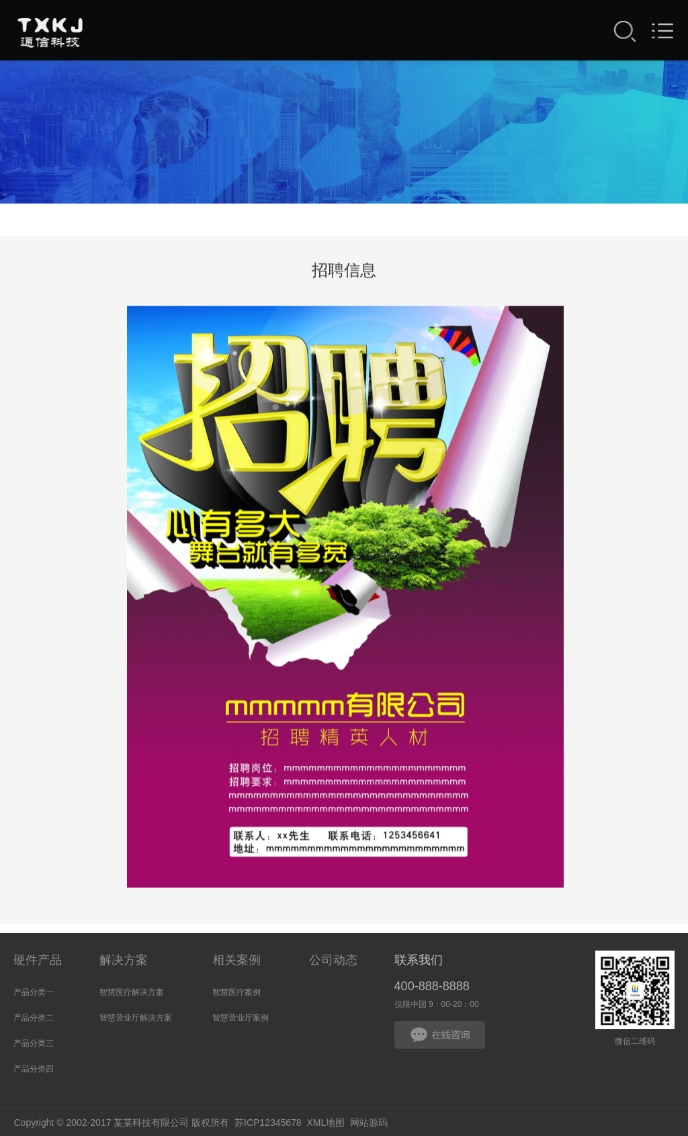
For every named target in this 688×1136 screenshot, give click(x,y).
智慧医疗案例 (236, 992)
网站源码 (369, 1122)
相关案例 (236, 960)
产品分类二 (33, 1017)
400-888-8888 (432, 986)
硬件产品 (37, 960)
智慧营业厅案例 (240, 1017)
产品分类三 (33, 1043)
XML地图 (325, 1122)
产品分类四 (33, 1069)
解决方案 (123, 960)
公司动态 (333, 960)
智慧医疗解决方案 (131, 992)
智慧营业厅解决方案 (135, 1017)
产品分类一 (33, 992)
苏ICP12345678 (268, 1122)
